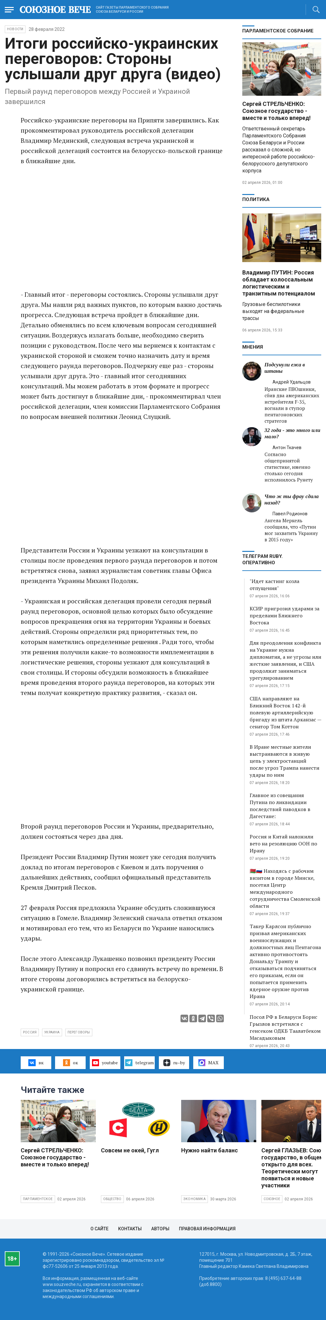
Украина (52, 1032)
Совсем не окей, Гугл (130, 1150)
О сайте (99, 1228)
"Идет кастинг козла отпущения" (274, 585)
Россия (30, 1032)
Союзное (272, 1199)
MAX (208, 1062)
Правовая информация (207, 1228)
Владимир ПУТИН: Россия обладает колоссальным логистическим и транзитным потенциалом (278, 283)
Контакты (130, 1228)
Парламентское (38, 1199)
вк (35, 1062)
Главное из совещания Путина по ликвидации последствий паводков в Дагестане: (280, 806)
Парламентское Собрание (278, 31)
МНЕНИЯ (252, 347)
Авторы (160, 1228)
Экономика (194, 1199)
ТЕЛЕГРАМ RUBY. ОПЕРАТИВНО (262, 559)
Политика (256, 199)
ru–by (174, 1062)
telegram (139, 1062)
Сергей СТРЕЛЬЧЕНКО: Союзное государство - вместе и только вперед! (276, 111)
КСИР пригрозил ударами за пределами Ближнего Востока (284, 615)
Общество (112, 1199)
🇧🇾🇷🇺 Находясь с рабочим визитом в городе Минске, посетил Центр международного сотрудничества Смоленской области (285, 888)
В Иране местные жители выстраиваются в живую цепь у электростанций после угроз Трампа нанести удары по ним (284, 760)
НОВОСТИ (15, 29)
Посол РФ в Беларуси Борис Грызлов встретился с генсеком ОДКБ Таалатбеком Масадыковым (285, 1027)
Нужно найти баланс (209, 1150)
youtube (105, 1062)
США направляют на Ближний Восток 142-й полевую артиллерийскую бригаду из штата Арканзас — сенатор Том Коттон (285, 712)
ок (70, 1062)
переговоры (78, 1032)
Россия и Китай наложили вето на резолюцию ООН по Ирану (283, 843)
